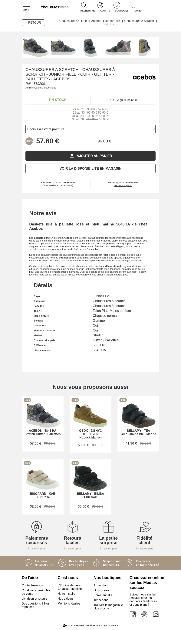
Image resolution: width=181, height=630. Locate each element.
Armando (100, 585)
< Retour (33, 22)
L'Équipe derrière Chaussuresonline (70, 587)
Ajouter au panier (90, 156)
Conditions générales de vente (36, 592)
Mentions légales (69, 603)
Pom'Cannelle (103, 595)
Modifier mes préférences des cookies (90, 625)
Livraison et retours (34, 598)
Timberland (101, 600)
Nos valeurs (66, 598)
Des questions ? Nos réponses (36, 605)
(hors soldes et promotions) (58, 184)
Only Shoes (101, 590)
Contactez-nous (32, 585)
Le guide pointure (123, 100)
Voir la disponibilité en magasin (90, 168)
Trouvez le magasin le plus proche (108, 606)
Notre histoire (67, 593)
